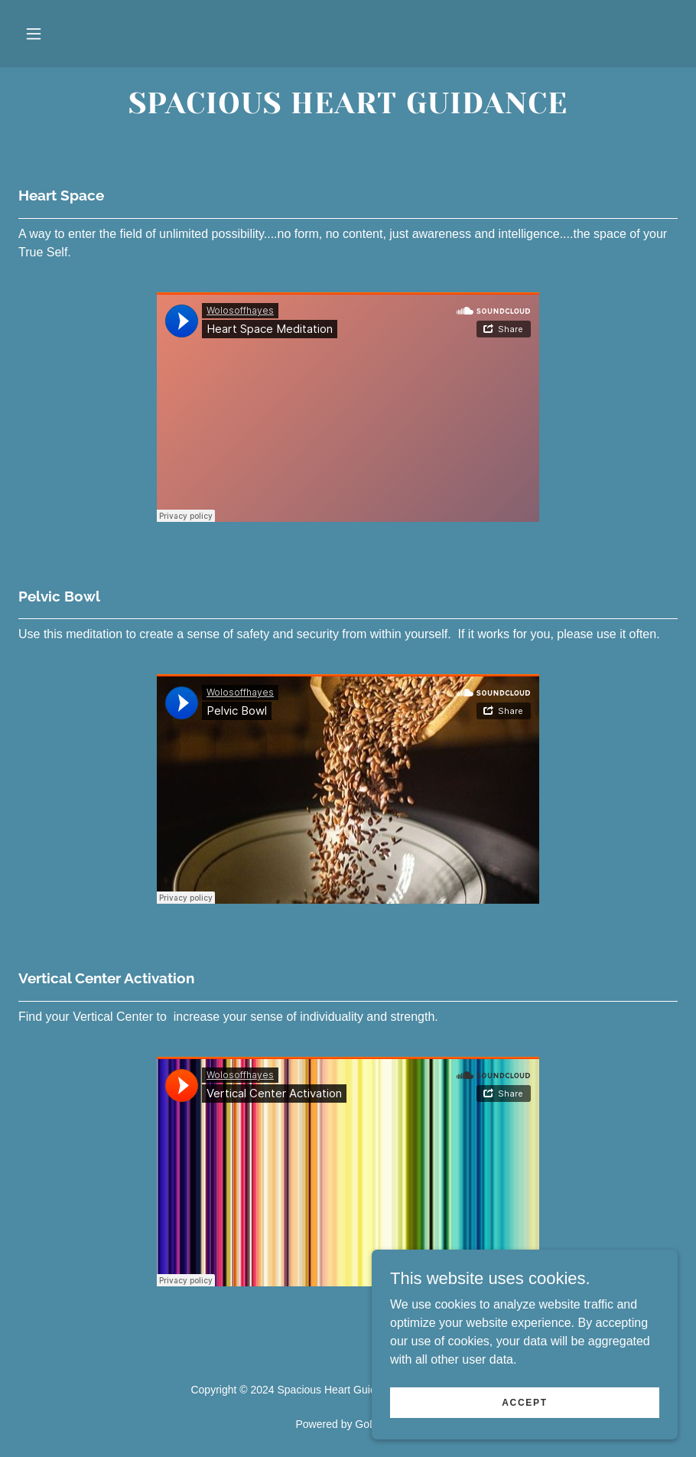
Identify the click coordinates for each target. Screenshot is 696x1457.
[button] (33, 33)
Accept (525, 1402)
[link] (348, 109)
